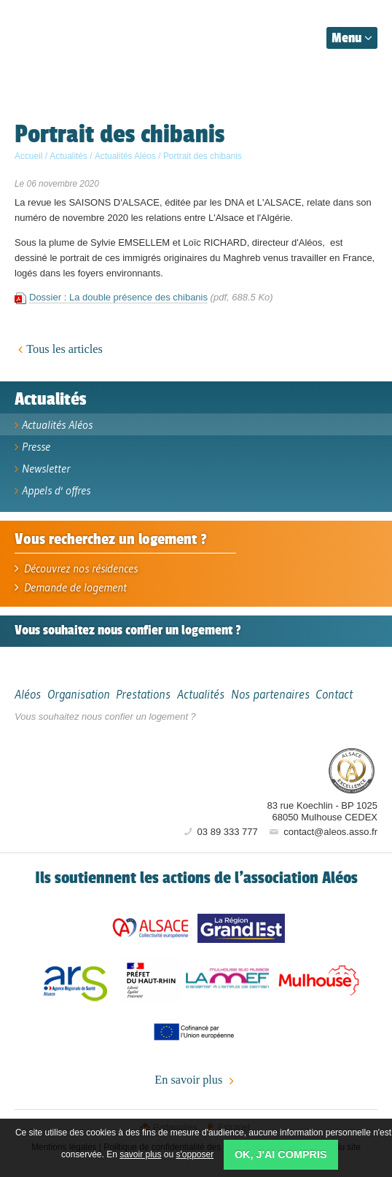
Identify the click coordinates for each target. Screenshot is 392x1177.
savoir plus (140, 1154)
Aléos (265, 770)
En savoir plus (195, 1080)
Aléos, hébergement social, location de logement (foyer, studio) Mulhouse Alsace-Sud (82, 35)
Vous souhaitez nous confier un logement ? (105, 716)
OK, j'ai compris (281, 1154)
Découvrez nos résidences (76, 568)
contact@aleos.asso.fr (322, 831)
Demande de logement (71, 587)
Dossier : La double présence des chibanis (118, 297)
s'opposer (195, 1154)
